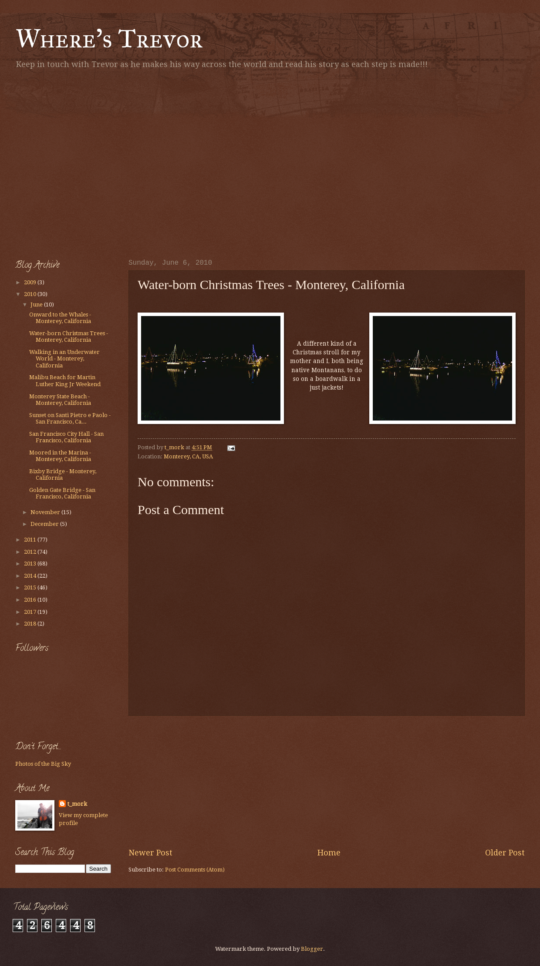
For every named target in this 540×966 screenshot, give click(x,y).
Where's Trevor (109, 38)
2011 (30, 539)
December (45, 524)
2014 (30, 575)
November (45, 512)
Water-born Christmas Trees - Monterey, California (68, 336)
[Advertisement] (81, 162)
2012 (30, 552)
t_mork (77, 804)
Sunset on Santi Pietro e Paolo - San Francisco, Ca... (70, 418)
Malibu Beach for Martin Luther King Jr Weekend (65, 380)
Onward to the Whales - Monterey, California (60, 317)
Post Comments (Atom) (195, 869)
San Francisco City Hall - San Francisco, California (66, 437)
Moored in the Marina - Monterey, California (60, 455)
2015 (30, 587)
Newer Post (150, 852)
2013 (30, 563)
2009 (30, 282)
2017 (30, 612)
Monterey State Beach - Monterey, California (60, 399)
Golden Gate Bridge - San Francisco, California (62, 493)
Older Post (505, 852)
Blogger (312, 949)
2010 (30, 294)
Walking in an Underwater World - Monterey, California (64, 359)
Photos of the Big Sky (43, 764)
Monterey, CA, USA (188, 456)
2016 (30, 599)
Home (329, 852)
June (37, 304)
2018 (30, 623)
